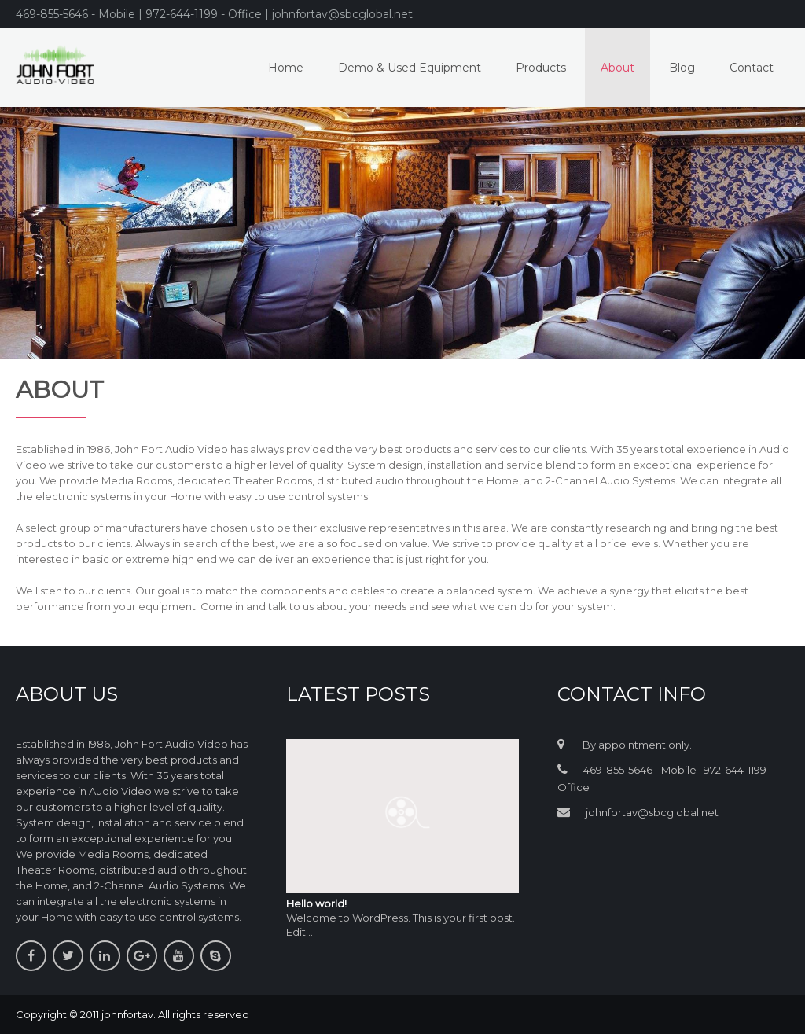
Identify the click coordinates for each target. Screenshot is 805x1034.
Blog (682, 68)
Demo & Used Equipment (409, 68)
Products (541, 68)
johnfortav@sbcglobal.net (652, 812)
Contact (752, 68)
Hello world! (316, 903)
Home (285, 68)
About (617, 68)
